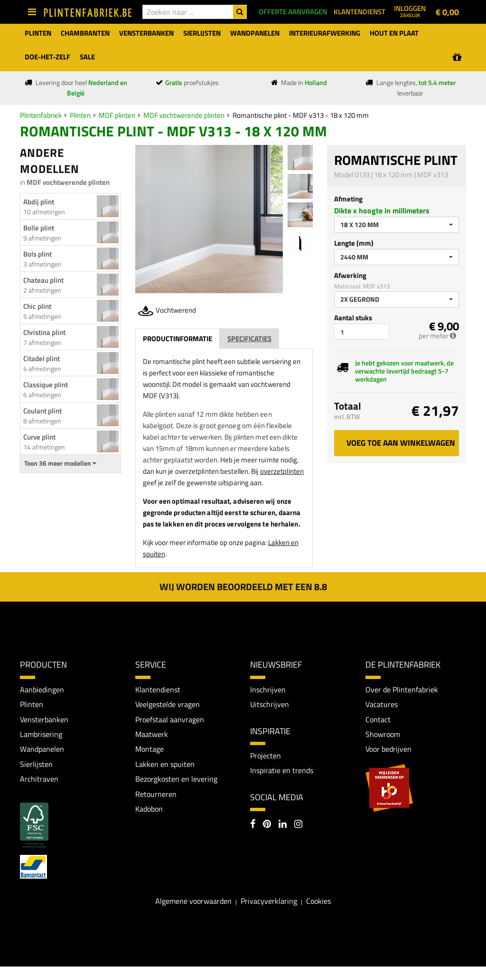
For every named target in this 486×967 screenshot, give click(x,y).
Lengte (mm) (354, 243)
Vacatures (381, 704)
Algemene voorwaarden (193, 901)
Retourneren (156, 794)
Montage (149, 749)
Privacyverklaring (269, 901)
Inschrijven (268, 689)
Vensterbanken (44, 719)
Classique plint (45, 384)
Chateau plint (43, 280)
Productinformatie (177, 338)
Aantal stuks (353, 317)
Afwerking (350, 275)
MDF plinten (117, 115)
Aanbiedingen (42, 689)
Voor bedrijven (388, 749)
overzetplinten (282, 471)
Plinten (80, 115)
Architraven (39, 779)
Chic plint (37, 306)
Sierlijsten (36, 764)
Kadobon (149, 809)
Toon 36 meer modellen (60, 463)
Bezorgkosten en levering (176, 779)
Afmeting (348, 198)
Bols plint (37, 254)
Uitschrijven (269, 704)
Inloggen (410, 11)
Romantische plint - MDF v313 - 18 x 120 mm (301, 115)
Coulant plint (42, 410)
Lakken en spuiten (165, 764)
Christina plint (44, 332)
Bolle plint (38, 227)
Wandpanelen (42, 749)
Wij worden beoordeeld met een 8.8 (243, 586)
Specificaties (249, 338)
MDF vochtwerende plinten (183, 115)
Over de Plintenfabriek (401, 689)
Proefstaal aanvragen (169, 719)
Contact (378, 719)
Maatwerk (151, 734)
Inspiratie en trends (281, 770)
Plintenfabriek (41, 115)
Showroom (382, 734)
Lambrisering (41, 734)
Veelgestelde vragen (167, 704)
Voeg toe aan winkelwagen (400, 443)
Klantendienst (157, 689)
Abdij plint (38, 201)
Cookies (318, 901)
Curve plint (39, 436)
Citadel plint (41, 358)
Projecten (265, 755)
